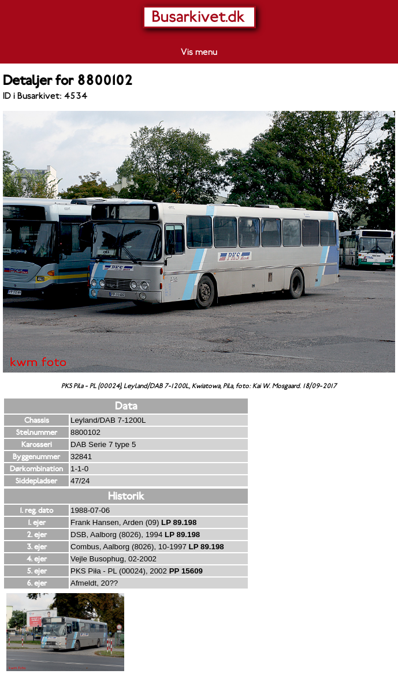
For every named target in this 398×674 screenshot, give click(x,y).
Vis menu (199, 52)
